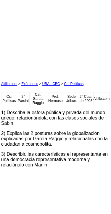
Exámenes (29, 84)
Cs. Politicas (73, 84)
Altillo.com (9, 84)
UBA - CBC (51, 84)
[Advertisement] (45, 38)
